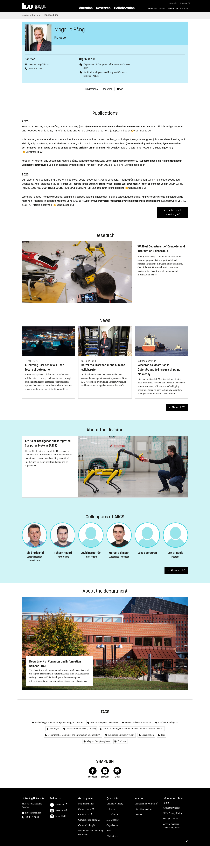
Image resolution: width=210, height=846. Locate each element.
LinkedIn (57, 816)
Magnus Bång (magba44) (98, 741)
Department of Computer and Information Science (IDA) (74, 735)
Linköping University (32, 15)
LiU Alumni (112, 814)
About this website (171, 808)
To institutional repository (172, 212)
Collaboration (124, 8)
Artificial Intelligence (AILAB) (81, 728)
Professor (121, 741)
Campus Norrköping (87, 820)
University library (114, 803)
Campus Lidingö (86, 825)
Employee (54, 728)
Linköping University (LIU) (121, 735)
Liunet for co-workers (145, 803)
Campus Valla (84, 809)
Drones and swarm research (137, 722)
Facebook (57, 805)
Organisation (147, 735)
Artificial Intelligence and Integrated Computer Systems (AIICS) (132, 728)
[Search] (183, 3)
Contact (184, 8)
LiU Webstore (113, 820)
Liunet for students (143, 809)
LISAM (138, 814)
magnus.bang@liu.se (39, 64)
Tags (162, 735)
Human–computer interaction (104, 722)
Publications (91, 89)
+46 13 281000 (32, 817)
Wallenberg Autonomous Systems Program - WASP (58, 722)
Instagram (57, 811)
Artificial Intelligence (168, 722)
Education (85, 8)
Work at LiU (173, 8)
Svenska (173, 3)
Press (108, 830)
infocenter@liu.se (33, 812)
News (162, 8)
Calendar (110, 809)
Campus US (84, 814)
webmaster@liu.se (171, 827)
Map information (86, 803)
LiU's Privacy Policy (172, 813)
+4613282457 (35, 68)
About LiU (152, 8)
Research (103, 8)
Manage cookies (170, 818)
